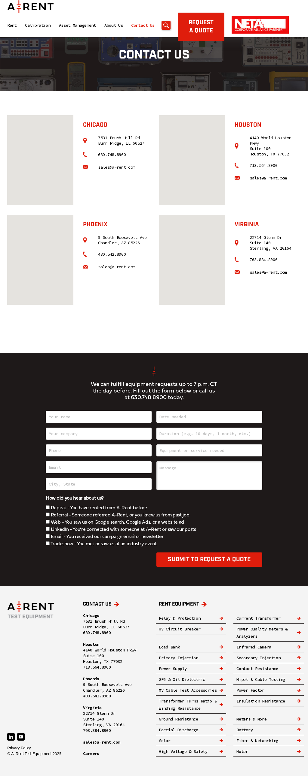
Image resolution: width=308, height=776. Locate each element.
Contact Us (142, 25)
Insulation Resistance (260, 701)
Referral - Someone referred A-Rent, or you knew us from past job (117, 515)
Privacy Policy (19, 748)
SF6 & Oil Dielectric (182, 679)
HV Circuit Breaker (180, 629)
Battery (244, 729)
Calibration (38, 25)
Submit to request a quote (209, 559)
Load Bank (169, 647)
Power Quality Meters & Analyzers (261, 632)
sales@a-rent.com (116, 167)
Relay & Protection (180, 618)
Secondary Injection (258, 657)
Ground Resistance (178, 719)
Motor (242, 751)
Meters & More (251, 719)
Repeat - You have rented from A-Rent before (96, 508)
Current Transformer (258, 618)
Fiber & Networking (257, 740)
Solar (165, 740)
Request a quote (201, 27)
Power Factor (250, 690)
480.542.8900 (112, 254)
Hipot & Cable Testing (260, 679)
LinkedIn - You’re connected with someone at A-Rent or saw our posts (121, 529)
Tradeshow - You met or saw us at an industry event (101, 544)
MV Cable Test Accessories (188, 690)
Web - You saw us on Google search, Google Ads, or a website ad (115, 522)
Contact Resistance (257, 668)
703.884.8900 (263, 259)
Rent (12, 25)
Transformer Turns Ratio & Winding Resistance (188, 704)
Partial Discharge (178, 729)
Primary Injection (178, 657)
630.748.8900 (112, 154)
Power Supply (172, 668)
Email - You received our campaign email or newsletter (105, 536)
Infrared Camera (253, 647)
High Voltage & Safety (183, 751)
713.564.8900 (263, 165)
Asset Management (77, 25)
